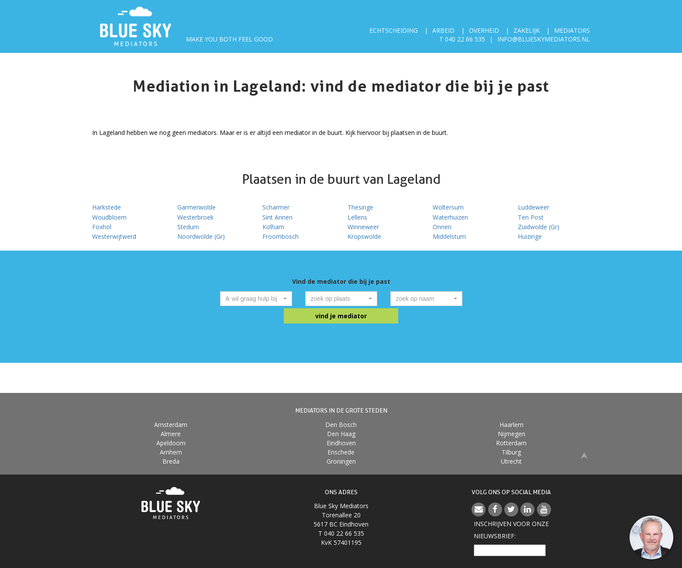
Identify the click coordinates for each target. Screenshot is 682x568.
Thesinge (360, 207)
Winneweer (363, 227)
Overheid (484, 30)
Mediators (572, 30)
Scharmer (275, 207)
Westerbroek (195, 217)
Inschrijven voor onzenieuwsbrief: (511, 530)
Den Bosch (341, 424)
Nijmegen (511, 434)
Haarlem (511, 424)
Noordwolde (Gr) (201, 236)
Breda (170, 461)
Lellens (357, 217)
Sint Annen (277, 217)
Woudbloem (109, 217)
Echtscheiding (393, 30)
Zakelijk (526, 30)
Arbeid (443, 30)
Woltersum (448, 207)
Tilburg (511, 452)
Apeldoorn (171, 443)
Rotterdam (511, 443)
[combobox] (256, 298)
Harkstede (106, 207)
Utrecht (511, 461)
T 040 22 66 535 (462, 39)
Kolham (273, 227)
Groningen (341, 461)
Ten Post (531, 217)
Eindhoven (341, 443)
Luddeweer (533, 207)
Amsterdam (170, 424)
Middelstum (449, 236)
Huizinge (530, 236)
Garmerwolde (196, 207)
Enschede (341, 452)
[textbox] (253, 298)
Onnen (442, 227)
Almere (171, 434)
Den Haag (341, 434)
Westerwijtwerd (114, 236)
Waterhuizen (450, 217)
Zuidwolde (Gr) (538, 227)
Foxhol (101, 227)
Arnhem (171, 452)
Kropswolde (364, 236)
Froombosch (280, 236)
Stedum (188, 227)
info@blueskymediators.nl (543, 39)
